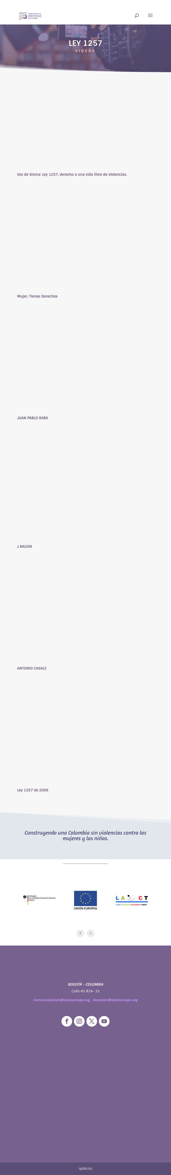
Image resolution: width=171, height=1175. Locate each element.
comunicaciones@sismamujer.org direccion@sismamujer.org (85, 1000)
